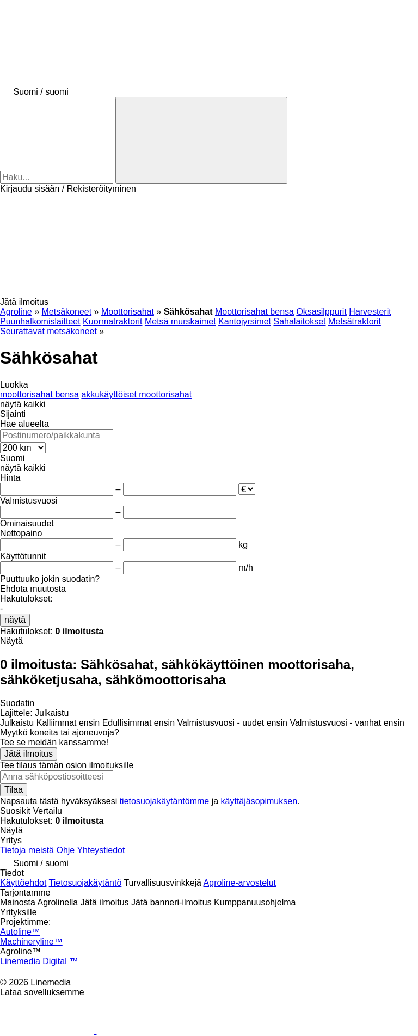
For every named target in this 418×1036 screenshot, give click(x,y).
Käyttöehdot (23, 882)
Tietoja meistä (27, 850)
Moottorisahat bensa (254, 311)
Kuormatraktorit (112, 321)
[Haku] (201, 140)
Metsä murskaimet (180, 321)
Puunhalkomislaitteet (40, 321)
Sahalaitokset (299, 321)
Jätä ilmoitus (28, 753)
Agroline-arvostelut (240, 882)
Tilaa (13, 789)
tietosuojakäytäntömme (165, 801)
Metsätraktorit (354, 321)
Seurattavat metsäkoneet (48, 331)
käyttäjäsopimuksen (259, 801)
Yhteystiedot (101, 850)
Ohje (65, 850)
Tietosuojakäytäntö (85, 882)
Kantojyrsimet (244, 321)
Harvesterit (370, 311)
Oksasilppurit (321, 311)
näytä (15, 619)
